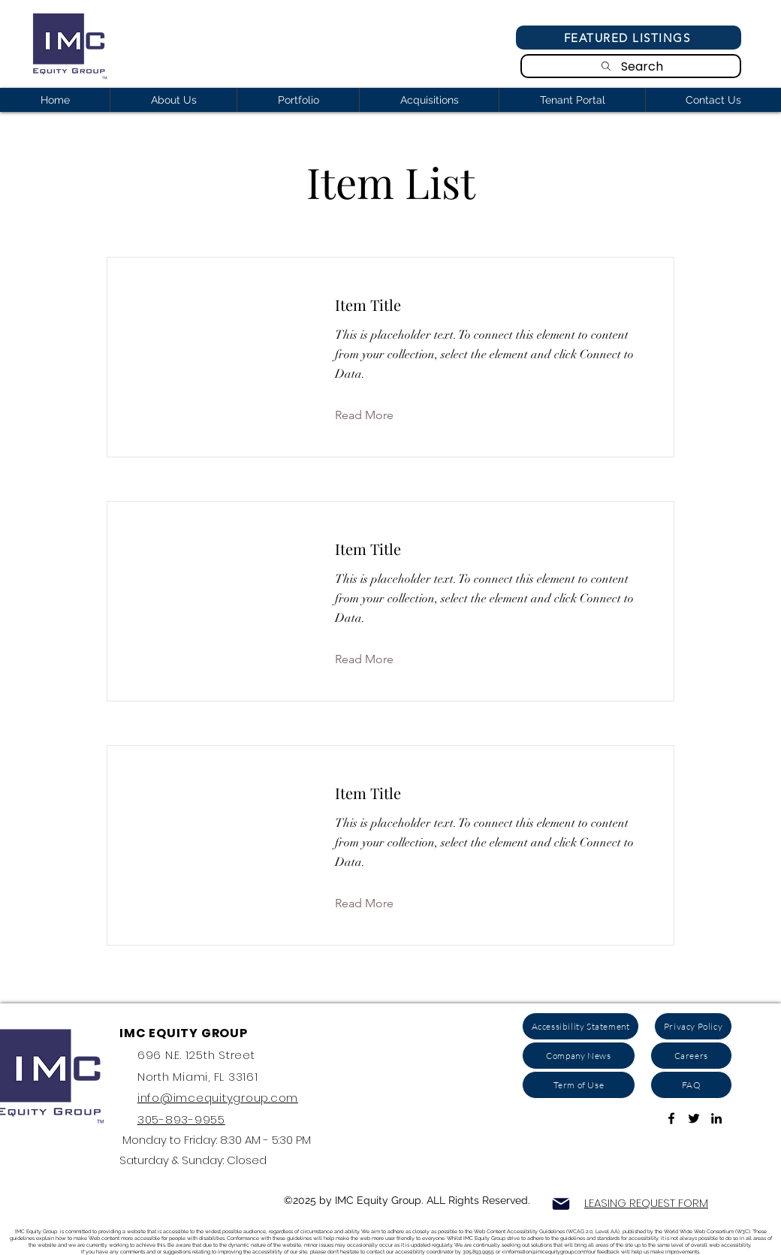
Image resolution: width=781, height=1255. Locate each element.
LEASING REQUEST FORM (646, 1203)
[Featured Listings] (628, 38)
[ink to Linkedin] (716, 1118)
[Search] (630, 66)
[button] (376, 415)
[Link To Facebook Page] (671, 1118)
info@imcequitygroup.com (217, 1098)
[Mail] (561, 1204)
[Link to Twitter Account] (693, 1118)
